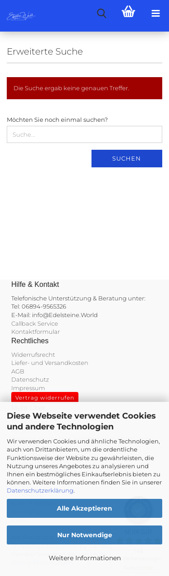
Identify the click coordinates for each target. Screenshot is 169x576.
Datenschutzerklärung (40, 490)
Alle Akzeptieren (84, 508)
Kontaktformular (35, 331)
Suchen (126, 158)
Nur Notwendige (84, 535)
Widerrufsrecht (33, 354)
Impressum (28, 388)
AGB (17, 371)
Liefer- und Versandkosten (49, 362)
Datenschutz (30, 379)
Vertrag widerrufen (44, 397)
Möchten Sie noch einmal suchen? (57, 119)
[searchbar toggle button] (101, 13)
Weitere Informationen (85, 558)
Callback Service (34, 323)
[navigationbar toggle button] (155, 13)
